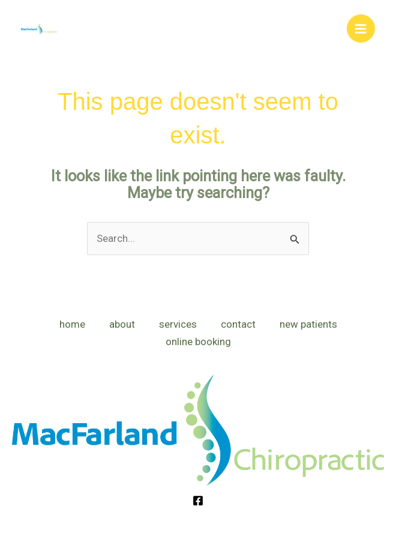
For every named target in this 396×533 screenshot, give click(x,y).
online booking (198, 342)
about (122, 324)
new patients (308, 324)
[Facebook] (198, 500)
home (72, 324)
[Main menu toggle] (361, 28)
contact (238, 324)
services (178, 324)
